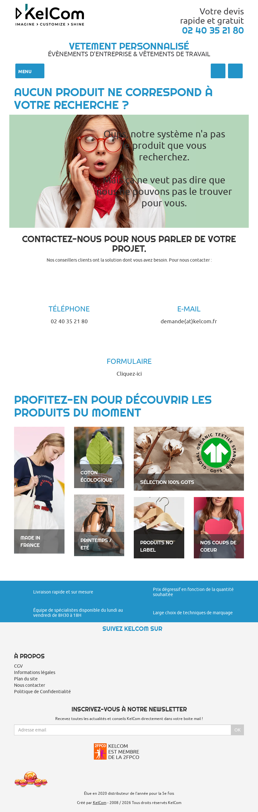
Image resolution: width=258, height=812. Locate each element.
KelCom (99, 803)
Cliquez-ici (129, 374)
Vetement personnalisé (129, 46)
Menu (30, 70)
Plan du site (26, 678)
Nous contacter (29, 685)
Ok (237, 729)
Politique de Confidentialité (42, 691)
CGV (18, 666)
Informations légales (34, 672)
